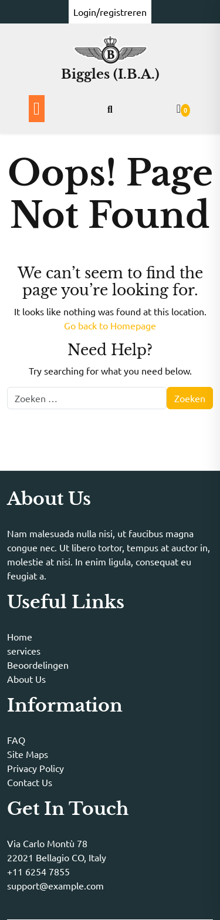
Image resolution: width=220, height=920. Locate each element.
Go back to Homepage (110, 325)
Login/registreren (110, 12)
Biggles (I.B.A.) (110, 74)
